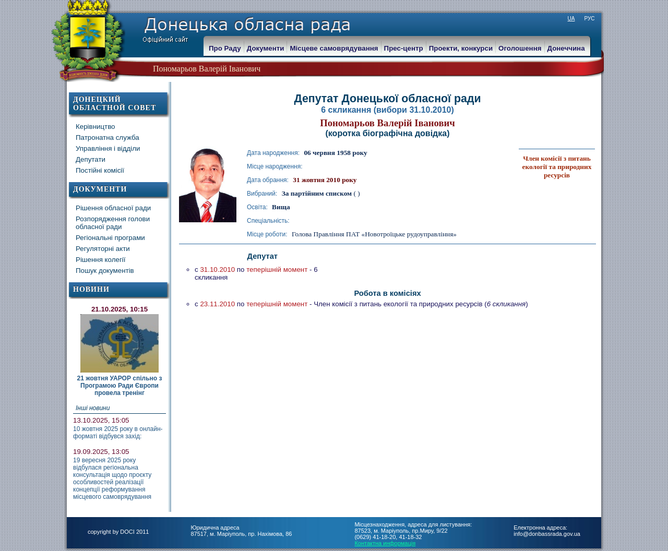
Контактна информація (384, 543)
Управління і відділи (108, 148)
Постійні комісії (100, 170)
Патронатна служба (107, 137)
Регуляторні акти (103, 249)
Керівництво (95, 126)
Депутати (90, 159)
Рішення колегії (100, 259)
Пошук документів (105, 270)
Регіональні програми (110, 238)
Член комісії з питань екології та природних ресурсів (557, 166)
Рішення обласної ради (113, 208)
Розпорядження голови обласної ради (113, 223)
